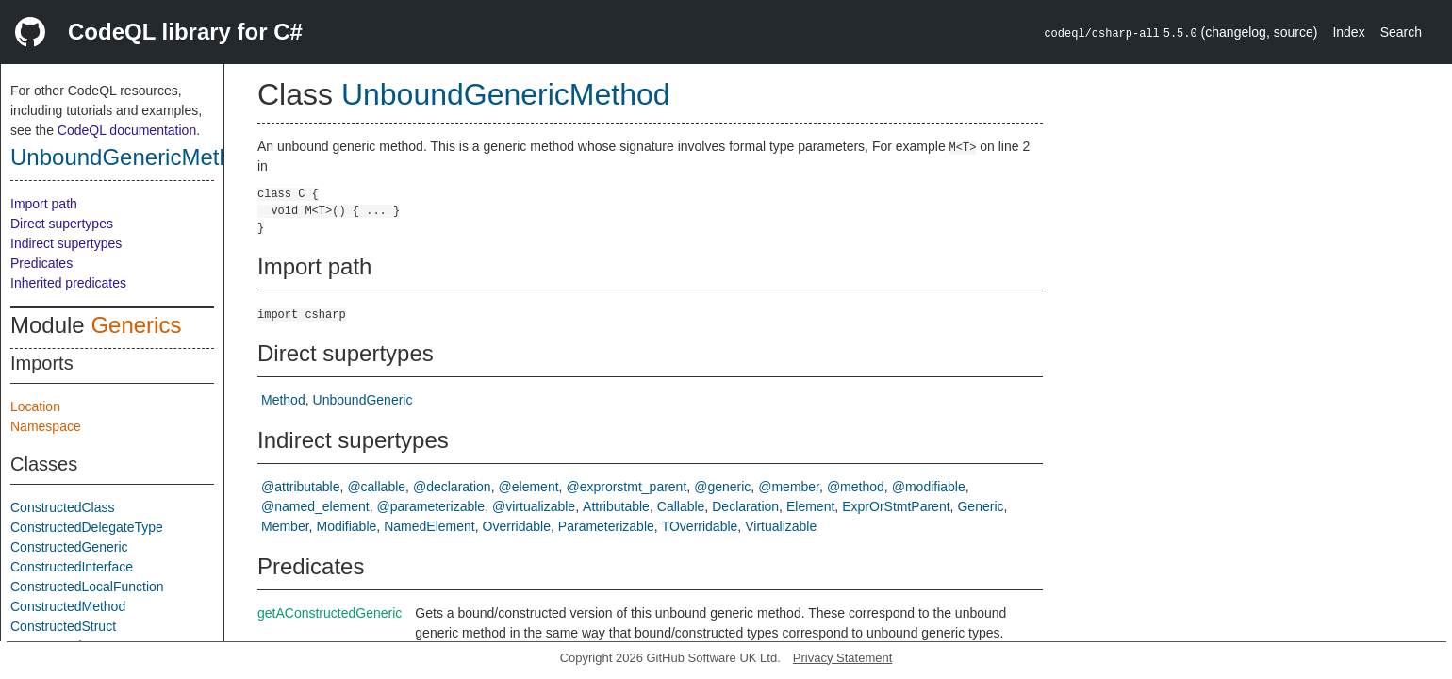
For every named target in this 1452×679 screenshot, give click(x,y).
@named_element (315, 506)
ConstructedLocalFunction (87, 586)
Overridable (517, 526)
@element (529, 486)
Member (285, 526)
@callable (376, 486)
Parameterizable (606, 526)
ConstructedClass (62, 507)
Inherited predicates (68, 282)
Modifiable (346, 526)
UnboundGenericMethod (133, 157)
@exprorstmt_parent (626, 486)
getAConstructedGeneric (329, 613)
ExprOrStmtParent (895, 506)
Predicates (41, 263)
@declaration (452, 486)
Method (283, 399)
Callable (681, 506)
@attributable (300, 486)
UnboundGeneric (363, 399)
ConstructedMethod (67, 606)
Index (1348, 32)
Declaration (745, 506)
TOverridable (700, 526)
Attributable (616, 506)
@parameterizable (431, 506)
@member (788, 486)
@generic (722, 486)
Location (35, 406)
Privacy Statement (843, 658)
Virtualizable (781, 526)
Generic (980, 506)
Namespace (45, 426)
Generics (136, 325)
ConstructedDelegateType (86, 527)
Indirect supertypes (66, 243)
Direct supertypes (61, 223)
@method (855, 486)
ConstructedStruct (63, 626)
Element (810, 506)
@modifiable (928, 486)
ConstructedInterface (71, 566)
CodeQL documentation (127, 130)
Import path (43, 203)
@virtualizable (533, 506)
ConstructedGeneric (69, 547)
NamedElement (429, 526)
